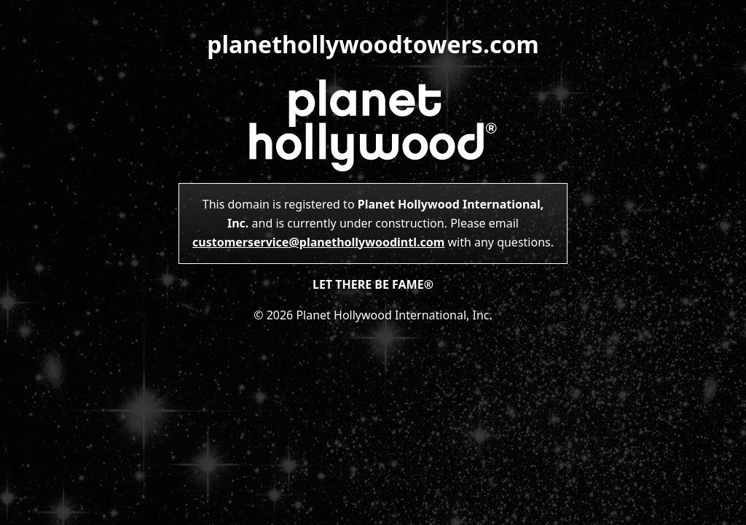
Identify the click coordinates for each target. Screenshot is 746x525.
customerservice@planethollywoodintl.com (318, 242)
